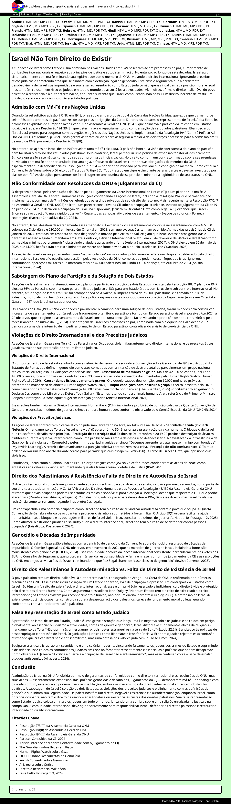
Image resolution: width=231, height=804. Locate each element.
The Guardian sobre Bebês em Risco (46, 747)
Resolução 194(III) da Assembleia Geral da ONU (54, 734)
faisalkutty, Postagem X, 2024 (50, 526)
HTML (27, 22)
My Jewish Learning (27, 447)
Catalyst (186, 801)
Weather (48, 14)
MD (35, 22)
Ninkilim (215, 801)
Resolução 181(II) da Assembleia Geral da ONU (53, 730)
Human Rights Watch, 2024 (85, 385)
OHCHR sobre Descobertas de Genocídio (49, 756)
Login (216, 14)
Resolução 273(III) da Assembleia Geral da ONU (54, 725)
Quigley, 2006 (162, 595)
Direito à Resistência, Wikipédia (53, 497)
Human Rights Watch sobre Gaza (43, 751)
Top (57, 14)
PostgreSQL (198, 801)
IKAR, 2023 (155, 467)
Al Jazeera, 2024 (56, 658)
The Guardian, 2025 (172, 247)
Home (15, 14)
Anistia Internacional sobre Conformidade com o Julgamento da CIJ (69, 743)
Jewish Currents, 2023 (192, 560)
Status (77, 14)
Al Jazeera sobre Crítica (36, 764)
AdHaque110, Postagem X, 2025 (194, 517)
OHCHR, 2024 (206, 409)
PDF (51, 22)
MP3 (43, 22)
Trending (66, 14)
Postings (36, 14)
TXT (58, 22)
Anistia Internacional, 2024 (145, 242)
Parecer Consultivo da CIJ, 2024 (53, 217)
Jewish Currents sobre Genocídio (43, 760)
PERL (178, 801)
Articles (25, 14)
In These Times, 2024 (160, 638)
